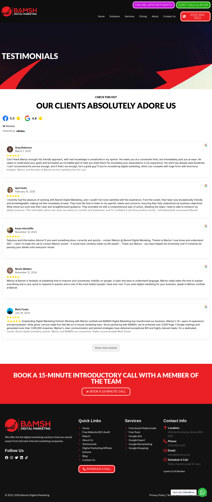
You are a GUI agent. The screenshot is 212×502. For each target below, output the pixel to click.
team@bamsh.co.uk (179, 454)
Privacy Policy (157, 495)
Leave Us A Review (174, 471)
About (155, 16)
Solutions (114, 16)
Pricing (143, 16)
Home (101, 16)
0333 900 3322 (176, 445)
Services (129, 16)
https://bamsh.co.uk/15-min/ (184, 463)
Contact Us (169, 16)
